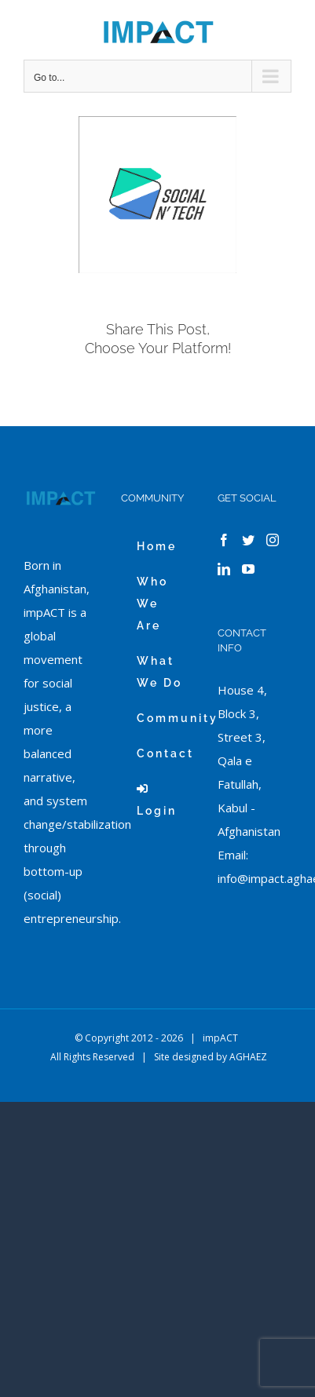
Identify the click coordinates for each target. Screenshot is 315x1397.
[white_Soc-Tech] (157, 195)
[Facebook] (224, 540)
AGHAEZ (248, 1056)
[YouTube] (248, 569)
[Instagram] (272, 540)
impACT (220, 1038)
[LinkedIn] (224, 569)
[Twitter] (248, 540)
